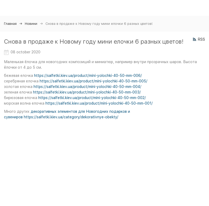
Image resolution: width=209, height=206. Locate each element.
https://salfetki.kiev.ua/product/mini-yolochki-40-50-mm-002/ (92, 98)
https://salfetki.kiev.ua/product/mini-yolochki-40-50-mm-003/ (87, 92)
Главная (10, 24)
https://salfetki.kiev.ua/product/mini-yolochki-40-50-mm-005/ (93, 81)
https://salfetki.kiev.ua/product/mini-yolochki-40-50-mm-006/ (88, 75)
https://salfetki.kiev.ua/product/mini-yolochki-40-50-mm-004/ (87, 87)
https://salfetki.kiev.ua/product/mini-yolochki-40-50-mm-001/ (99, 103)
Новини (31, 24)
